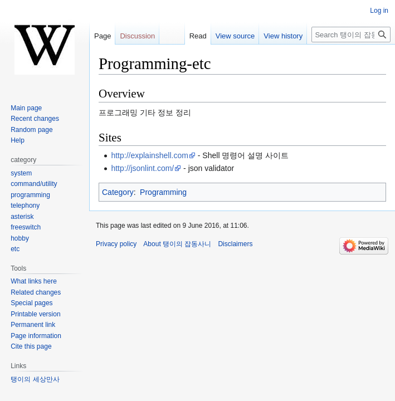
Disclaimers (235, 244)
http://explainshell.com (149, 155)
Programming (163, 192)
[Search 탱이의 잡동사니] (351, 34)
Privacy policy (116, 244)
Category (118, 192)
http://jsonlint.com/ (142, 168)
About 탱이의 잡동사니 (177, 244)
